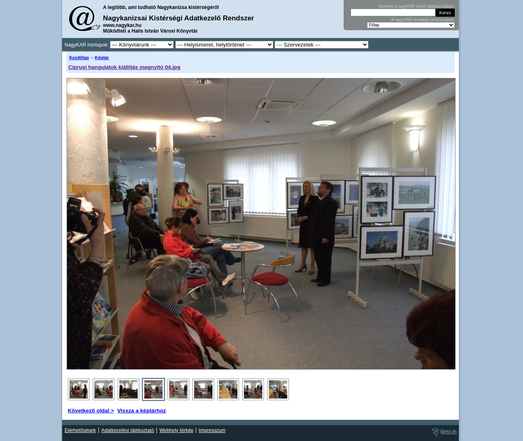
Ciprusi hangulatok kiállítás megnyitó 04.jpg (124, 67)
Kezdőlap (79, 57)
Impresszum (212, 430)
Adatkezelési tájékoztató (127, 430)
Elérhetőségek (80, 430)
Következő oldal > (91, 411)
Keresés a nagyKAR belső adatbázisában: (416, 6)
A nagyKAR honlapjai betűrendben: (423, 20)
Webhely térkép (176, 430)
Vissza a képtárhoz (141, 411)
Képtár (102, 57)
